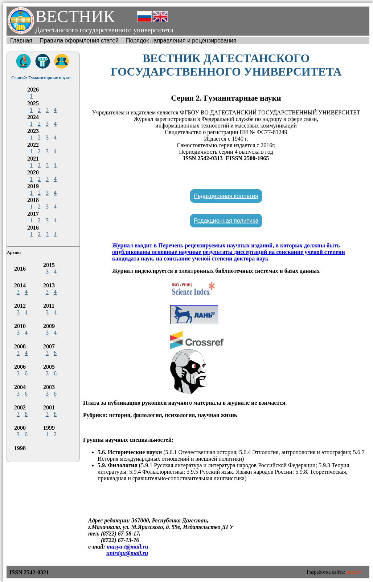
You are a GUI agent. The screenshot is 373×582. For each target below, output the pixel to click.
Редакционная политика (226, 221)
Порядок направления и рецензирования (181, 40)
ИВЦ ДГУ (354, 572)
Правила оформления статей (79, 40)
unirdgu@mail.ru (127, 553)
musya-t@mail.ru (127, 546)
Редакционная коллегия (226, 196)
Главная (21, 40)
